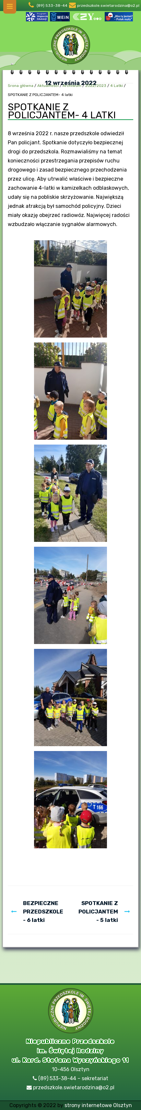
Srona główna (20, 85)
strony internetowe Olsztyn (98, 1105)
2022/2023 (95, 85)
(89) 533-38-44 (52, 5)
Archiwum (72, 85)
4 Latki (116, 85)
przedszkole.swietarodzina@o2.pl (108, 5)
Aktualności (48, 85)
